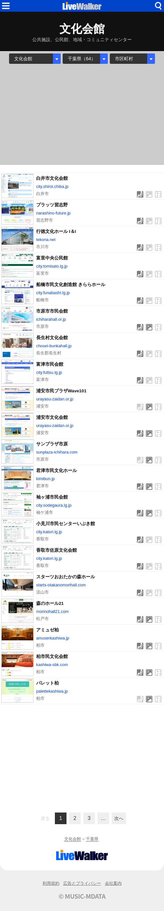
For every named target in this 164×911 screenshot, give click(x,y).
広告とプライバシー (82, 883)
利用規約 (51, 883)
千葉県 (92, 838)
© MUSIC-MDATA (82, 896)
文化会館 (72, 838)
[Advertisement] (82, 114)
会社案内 (113, 883)
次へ (118, 818)
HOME (82, 6)
